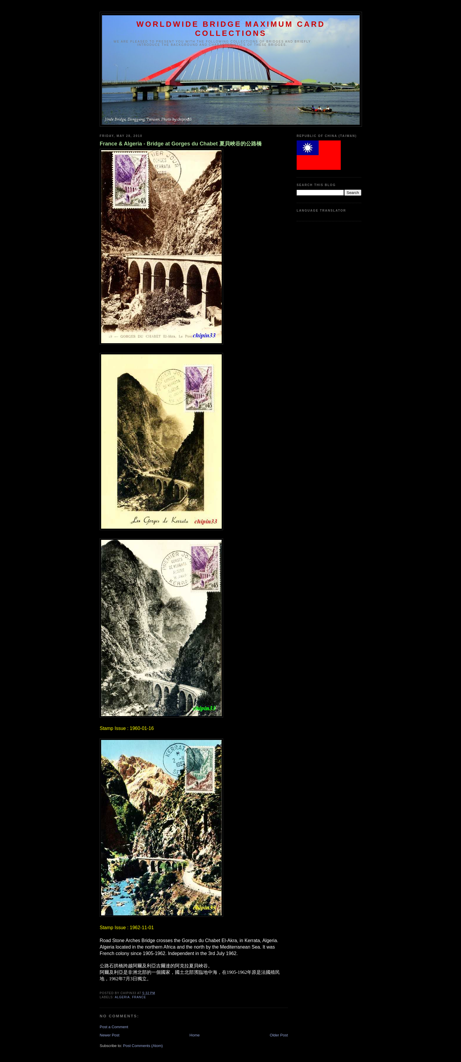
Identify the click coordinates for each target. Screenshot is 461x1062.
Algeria (122, 997)
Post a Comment (114, 1027)
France (139, 997)
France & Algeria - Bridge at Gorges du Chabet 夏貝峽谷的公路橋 (181, 144)
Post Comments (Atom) (143, 1045)
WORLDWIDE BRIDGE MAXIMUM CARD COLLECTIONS (230, 29)
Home (195, 1035)
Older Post (279, 1035)
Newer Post (109, 1035)
